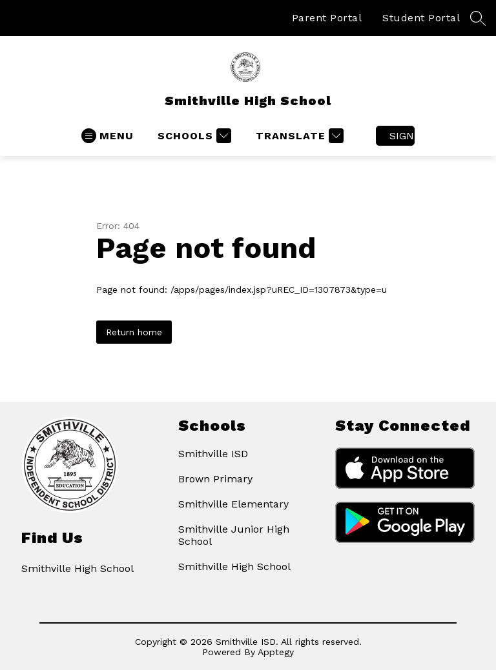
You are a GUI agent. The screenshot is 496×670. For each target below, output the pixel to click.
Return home (134, 332)
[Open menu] (107, 136)
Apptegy (276, 652)
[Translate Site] (298, 136)
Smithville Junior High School (233, 535)
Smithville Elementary (233, 504)
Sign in (402, 136)
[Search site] (478, 18)
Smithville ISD (213, 454)
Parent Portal (327, 18)
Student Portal (421, 18)
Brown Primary (215, 479)
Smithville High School (234, 566)
